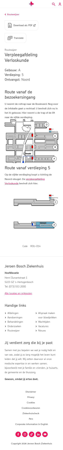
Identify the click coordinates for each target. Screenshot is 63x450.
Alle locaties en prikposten (18, 293)
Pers (31, 418)
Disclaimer (31, 391)
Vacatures (43, 326)
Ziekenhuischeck (30, 413)
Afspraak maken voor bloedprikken (47, 315)
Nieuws (42, 330)
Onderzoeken (14, 326)
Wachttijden (44, 322)
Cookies (31, 402)
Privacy (30, 397)
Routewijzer (13, 330)
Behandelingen (15, 322)
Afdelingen (13, 313)
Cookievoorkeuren (31, 407)
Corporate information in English (31, 424)
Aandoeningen (14, 317)
